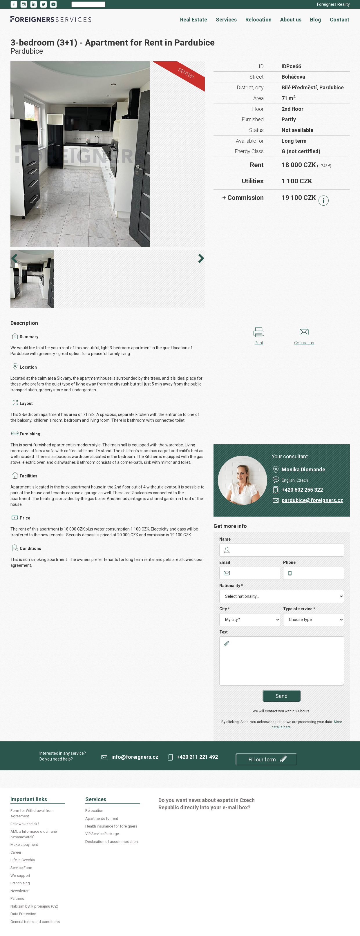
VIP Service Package (102, 834)
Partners (17, 898)
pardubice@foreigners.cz (312, 500)
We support (20, 875)
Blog (315, 20)
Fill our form (268, 759)
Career (15, 852)
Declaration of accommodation (111, 841)
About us (290, 20)
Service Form (21, 868)
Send (281, 696)
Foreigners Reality (333, 4)
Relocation (258, 20)
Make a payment (24, 844)
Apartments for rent (101, 818)
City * (224, 609)
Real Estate (193, 20)
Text (223, 632)
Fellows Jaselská (24, 824)
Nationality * (231, 585)
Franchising (20, 883)
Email (224, 562)
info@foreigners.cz (134, 757)
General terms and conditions (35, 921)
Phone (289, 562)
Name (225, 539)
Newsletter (19, 891)
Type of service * (299, 609)
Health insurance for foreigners (111, 826)
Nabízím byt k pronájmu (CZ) (34, 906)
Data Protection (23, 914)
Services (226, 20)
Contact (339, 20)
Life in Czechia (22, 860)
